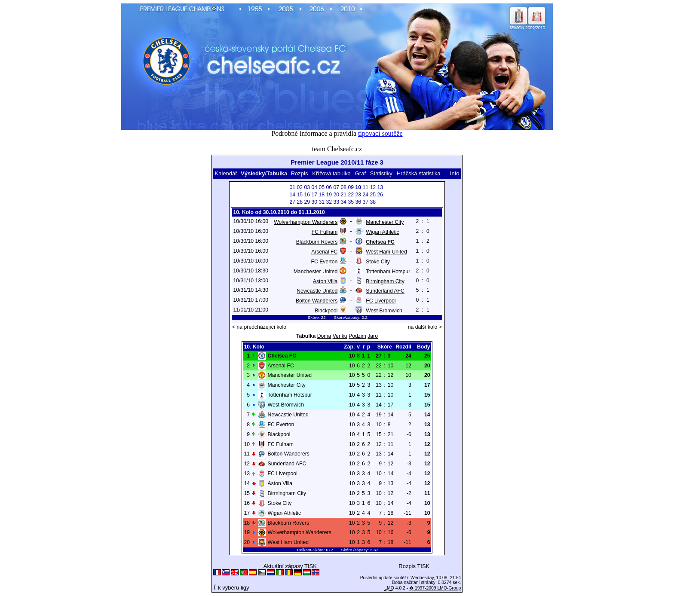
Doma (324, 336)
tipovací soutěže (380, 133)
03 (307, 187)
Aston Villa (325, 281)
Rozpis (299, 173)
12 (373, 187)
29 (307, 202)
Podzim (357, 336)
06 (329, 187)
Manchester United (316, 272)
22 (351, 195)
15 (300, 195)
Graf (360, 173)
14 (292, 195)
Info (455, 173)
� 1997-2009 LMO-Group (435, 588)
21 (343, 195)
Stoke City (378, 262)
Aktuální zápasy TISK (290, 566)
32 (329, 202)
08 (343, 187)
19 (329, 195)
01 (292, 187)
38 (373, 202)
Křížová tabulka (331, 173)
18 (322, 195)
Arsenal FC (324, 252)
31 (322, 202)
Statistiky (381, 173)
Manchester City (385, 222)
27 (292, 202)
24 (365, 195)
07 (336, 187)
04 (314, 187)
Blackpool (326, 311)
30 (314, 202)
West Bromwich (384, 311)
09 (351, 187)
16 (307, 195)
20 (336, 195)
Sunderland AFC (385, 291)
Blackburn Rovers (316, 242)
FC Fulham (324, 232)
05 (322, 187)
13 (380, 187)
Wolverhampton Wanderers (305, 222)
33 (336, 202)
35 (351, 202)
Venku (340, 336)
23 (358, 195)
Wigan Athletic (382, 232)
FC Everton (324, 262)
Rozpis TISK (413, 566)
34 (343, 202)
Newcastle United (317, 291)
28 (300, 202)
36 (358, 202)
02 (300, 187)
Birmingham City (385, 281)
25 (373, 195)
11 (365, 187)
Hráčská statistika (419, 173)
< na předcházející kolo (259, 327)
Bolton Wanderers (316, 301)
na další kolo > (425, 327)
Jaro (373, 336)
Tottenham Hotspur (388, 272)
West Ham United (386, 252)
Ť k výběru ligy (231, 587)
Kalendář (225, 173)
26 (380, 195)
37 (365, 202)
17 (314, 195)
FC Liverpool (380, 301)
